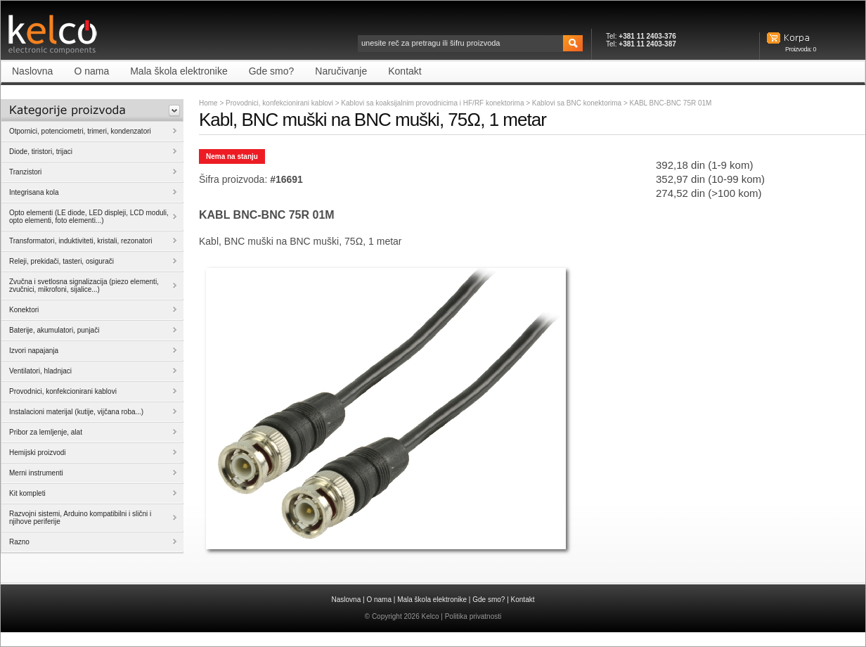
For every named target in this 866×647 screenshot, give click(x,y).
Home (208, 103)
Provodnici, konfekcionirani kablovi (279, 103)
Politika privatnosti (473, 616)
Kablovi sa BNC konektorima (577, 103)
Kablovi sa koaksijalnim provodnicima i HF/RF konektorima (433, 103)
